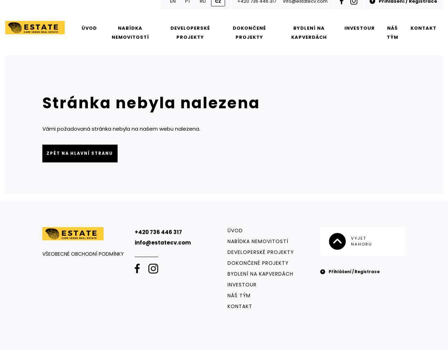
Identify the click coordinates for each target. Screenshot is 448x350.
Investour (359, 28)
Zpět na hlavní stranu (80, 153)
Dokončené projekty (249, 33)
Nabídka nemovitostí (130, 33)
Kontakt (423, 28)
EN (173, 8)
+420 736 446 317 (256, 8)
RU (203, 8)
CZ (218, 8)
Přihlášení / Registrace (403, 8)
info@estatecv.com (305, 8)
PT (187, 8)
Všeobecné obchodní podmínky (83, 253)
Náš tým (392, 33)
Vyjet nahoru (350, 241)
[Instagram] (353, 8)
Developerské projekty (190, 33)
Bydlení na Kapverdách (309, 33)
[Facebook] (341, 8)
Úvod (89, 28)
